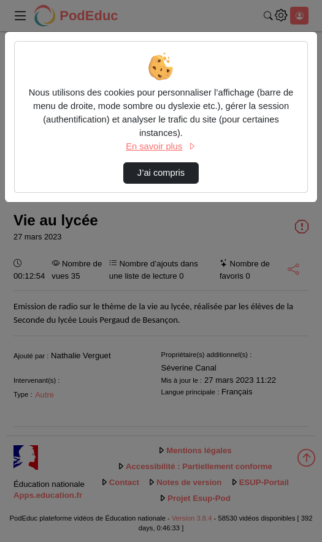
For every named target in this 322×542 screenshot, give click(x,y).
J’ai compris (161, 173)
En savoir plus (161, 146)
